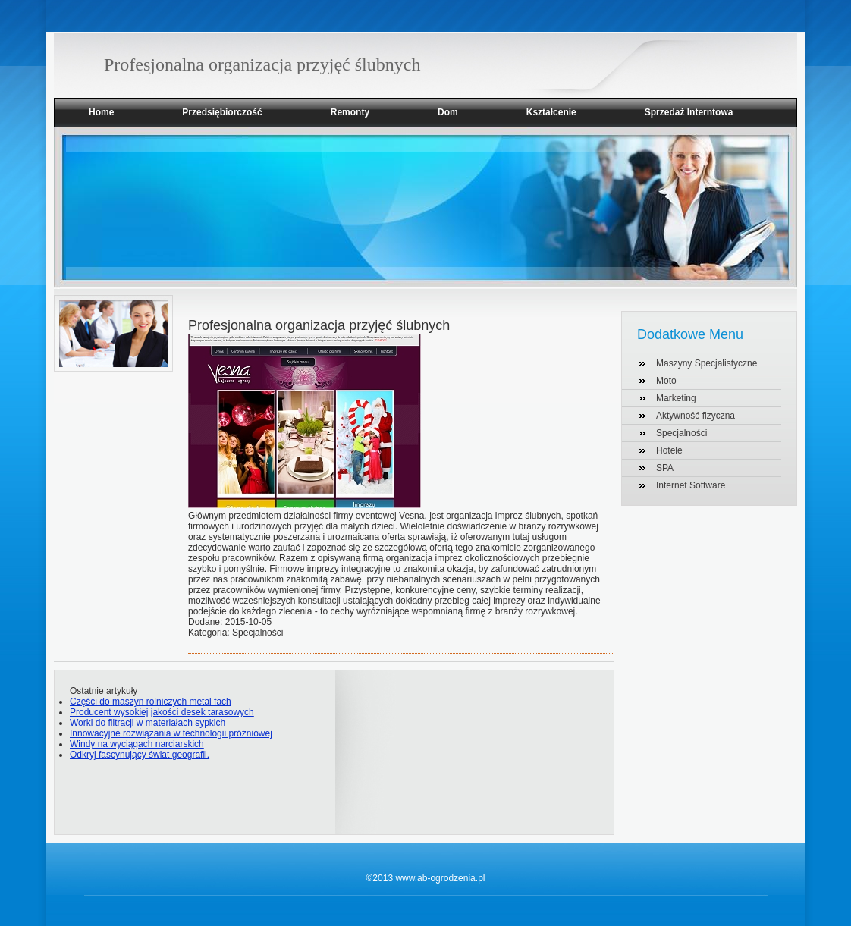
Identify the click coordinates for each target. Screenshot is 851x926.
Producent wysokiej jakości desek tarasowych (162, 712)
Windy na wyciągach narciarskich (137, 744)
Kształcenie (551, 112)
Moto (666, 380)
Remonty (350, 112)
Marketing (676, 398)
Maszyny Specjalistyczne (706, 363)
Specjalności (681, 433)
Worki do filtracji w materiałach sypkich (147, 722)
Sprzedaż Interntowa (689, 112)
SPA (665, 468)
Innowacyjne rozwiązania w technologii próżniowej (171, 733)
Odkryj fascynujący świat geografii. (139, 754)
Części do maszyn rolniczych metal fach (150, 701)
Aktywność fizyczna (695, 415)
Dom (448, 112)
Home (101, 112)
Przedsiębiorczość (222, 112)
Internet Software (690, 485)
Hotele (669, 450)
